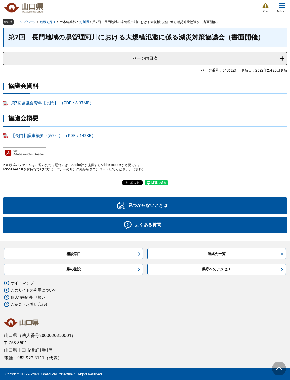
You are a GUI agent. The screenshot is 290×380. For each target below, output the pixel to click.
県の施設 (73, 269)
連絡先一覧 (217, 254)
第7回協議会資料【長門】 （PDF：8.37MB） (52, 103)
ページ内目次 (145, 58)
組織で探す (48, 22)
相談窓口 (73, 254)
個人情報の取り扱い (28, 297)
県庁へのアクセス (216, 269)
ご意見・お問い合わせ (30, 304)
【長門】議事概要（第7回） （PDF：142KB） (53, 135)
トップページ (26, 22)
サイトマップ (22, 283)
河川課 (84, 22)
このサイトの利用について (34, 290)
